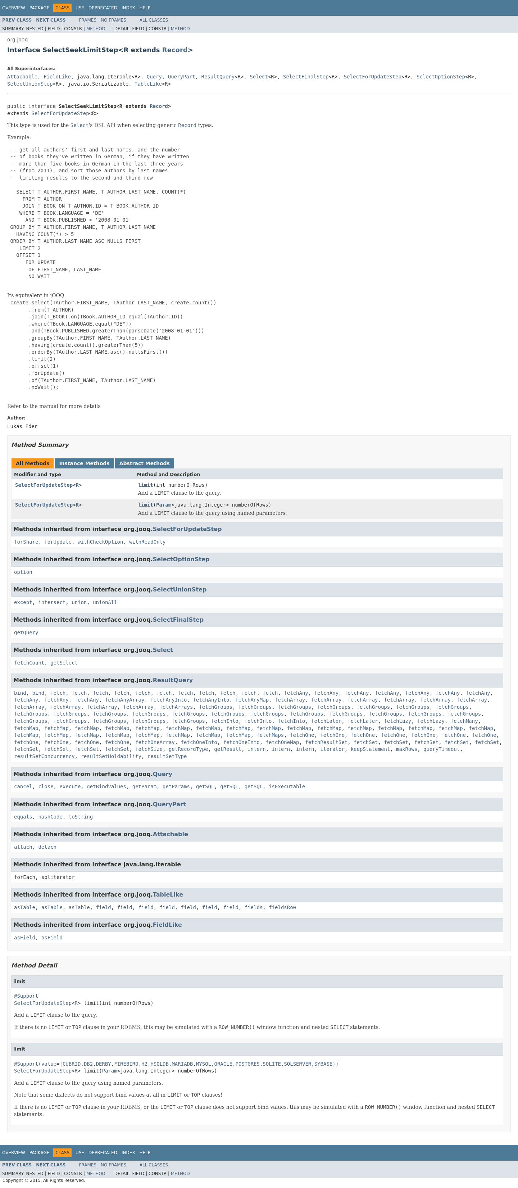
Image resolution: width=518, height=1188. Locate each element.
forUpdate (58, 542)
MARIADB (182, 1064)
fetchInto (224, 721)
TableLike (148, 84)
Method (95, 28)
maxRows (406, 749)
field (103, 907)
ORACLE (223, 1064)
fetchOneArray (155, 742)
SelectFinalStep (305, 77)
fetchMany (464, 721)
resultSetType (167, 756)
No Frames (113, 20)
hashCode (50, 817)
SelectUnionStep (30, 84)
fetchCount (29, 663)
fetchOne (302, 735)
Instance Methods (84, 463)
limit (145, 485)
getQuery (26, 632)
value (48, 1064)
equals (23, 817)
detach (47, 847)
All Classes (154, 20)
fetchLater (326, 721)
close (45, 786)
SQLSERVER (297, 1064)
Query (154, 77)
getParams (176, 786)
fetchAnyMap (252, 700)
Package (39, 7)
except (23, 602)
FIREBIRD (126, 1064)
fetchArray (290, 700)
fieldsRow (282, 907)
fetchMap (26, 728)
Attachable (22, 77)
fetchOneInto (199, 742)
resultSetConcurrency (44, 756)
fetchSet (366, 742)
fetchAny (296, 693)
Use (80, 7)
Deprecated (102, 7)
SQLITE (272, 1064)
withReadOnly (147, 542)
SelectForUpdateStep (372, 77)
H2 (144, 1064)
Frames (88, 20)
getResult (227, 749)
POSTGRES (247, 1064)
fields (254, 907)
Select (259, 77)
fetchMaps (270, 735)
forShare (26, 542)
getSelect (64, 663)
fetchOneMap (282, 742)
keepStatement (370, 749)
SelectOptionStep (441, 77)
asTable (24, 907)
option (23, 572)
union (79, 602)
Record (175, 50)
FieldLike (57, 77)
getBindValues (106, 786)
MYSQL (203, 1064)
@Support (26, 996)
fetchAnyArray (125, 700)
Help (144, 7)
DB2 (88, 1064)
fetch (57, 693)
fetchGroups (215, 707)
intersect (51, 602)
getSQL (205, 786)
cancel (23, 786)
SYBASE (323, 1064)
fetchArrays (176, 707)
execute (70, 786)
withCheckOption (100, 542)
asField (24, 937)
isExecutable (287, 786)
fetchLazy (397, 721)
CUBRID (72, 1064)
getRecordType (188, 749)
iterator (332, 749)
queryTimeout (441, 749)
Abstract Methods (144, 463)
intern (256, 749)
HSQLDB (159, 1064)
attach (23, 847)
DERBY (103, 1064)
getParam (144, 786)
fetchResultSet (326, 742)
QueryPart (181, 77)
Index (128, 7)
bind (20, 693)
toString (81, 817)
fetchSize (149, 749)
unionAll (105, 602)
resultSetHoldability (111, 756)
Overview (13, 7)
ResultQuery (218, 77)
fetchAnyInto (168, 700)
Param (163, 505)
